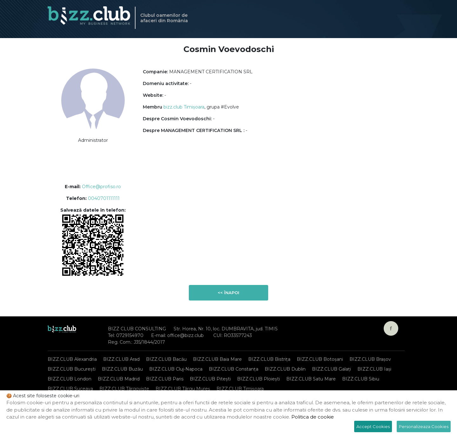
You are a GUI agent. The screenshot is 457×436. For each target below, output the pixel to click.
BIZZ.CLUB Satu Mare (311, 379)
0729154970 (129, 335)
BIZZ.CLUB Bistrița (269, 359)
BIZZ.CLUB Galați (331, 369)
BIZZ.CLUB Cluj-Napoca (175, 369)
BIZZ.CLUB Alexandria (72, 359)
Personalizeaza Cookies (423, 426)
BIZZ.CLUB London (69, 379)
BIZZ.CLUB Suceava (70, 389)
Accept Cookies (373, 426)
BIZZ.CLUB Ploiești (258, 379)
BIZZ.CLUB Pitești (210, 379)
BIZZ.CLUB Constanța (233, 369)
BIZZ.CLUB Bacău (166, 359)
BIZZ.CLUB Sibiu (360, 379)
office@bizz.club (185, 335)
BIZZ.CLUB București (72, 369)
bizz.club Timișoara (183, 107)
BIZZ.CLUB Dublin (285, 369)
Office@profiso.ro (101, 186)
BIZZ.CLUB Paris (164, 379)
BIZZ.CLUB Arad (121, 359)
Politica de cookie (312, 417)
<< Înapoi (228, 292)
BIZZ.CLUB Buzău (122, 369)
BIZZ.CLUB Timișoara (240, 389)
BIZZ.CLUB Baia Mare (217, 359)
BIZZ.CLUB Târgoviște (124, 389)
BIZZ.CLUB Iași (374, 369)
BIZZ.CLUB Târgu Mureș (183, 389)
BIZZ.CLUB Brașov (370, 359)
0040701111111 (104, 198)
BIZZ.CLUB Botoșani (320, 359)
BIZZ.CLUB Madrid (119, 379)
